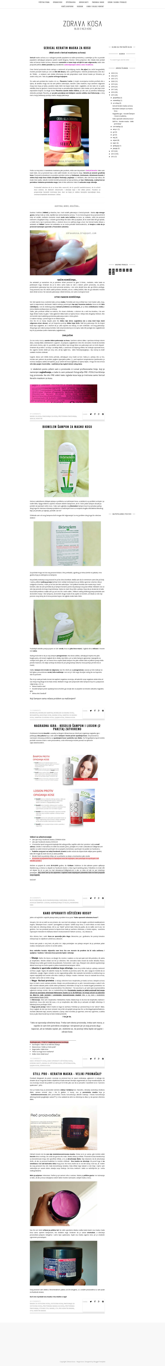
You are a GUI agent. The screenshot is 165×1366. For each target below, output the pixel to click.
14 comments (35, 1058)
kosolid (71, 900)
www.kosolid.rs (39, 743)
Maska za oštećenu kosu (52, 1063)
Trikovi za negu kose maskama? (43, 1052)
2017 (113, 89)
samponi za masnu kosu (44, 717)
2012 (113, 157)
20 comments (35, 1301)
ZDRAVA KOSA (60, 840)
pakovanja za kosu (50, 416)
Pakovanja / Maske (98, 2)
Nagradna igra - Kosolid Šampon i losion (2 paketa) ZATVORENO (67, 727)
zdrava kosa (70, 717)
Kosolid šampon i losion (40, 903)
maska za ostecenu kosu (40, 1304)
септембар (117, 127)
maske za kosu (36, 416)
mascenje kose (45, 715)
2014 (113, 151)
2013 (113, 154)
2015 (113, 95)
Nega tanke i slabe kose (40, 1049)
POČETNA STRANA (44, 2)
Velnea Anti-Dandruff (39, 693)
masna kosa (57, 715)
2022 (113, 76)
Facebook (80, 6)
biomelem (34, 713)
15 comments (35, 710)
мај (114, 137)
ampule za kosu (99, 981)
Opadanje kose (57, 2)
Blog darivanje (36, 900)
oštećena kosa (53, 1022)
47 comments (35, 414)
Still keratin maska (38, 1311)
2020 (113, 81)
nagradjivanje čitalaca (60, 903)
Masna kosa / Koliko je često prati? (44, 1047)
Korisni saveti (83, 2)
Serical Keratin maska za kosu (67, 48)
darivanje (63, 900)
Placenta (63, 81)
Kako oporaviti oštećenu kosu (60, 1061)
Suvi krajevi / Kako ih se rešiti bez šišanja (46, 1045)
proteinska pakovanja (67, 416)
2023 (113, 73)
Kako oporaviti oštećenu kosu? (67, 913)
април (115, 140)
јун (114, 135)
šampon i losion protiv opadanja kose (73, 736)
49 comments (35, 898)
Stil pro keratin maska (64, 1308)
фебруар (116, 146)
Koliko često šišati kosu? (40, 1054)
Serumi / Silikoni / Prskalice (117, 2)
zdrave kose (67, 1031)
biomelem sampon (45, 713)
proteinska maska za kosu (53, 1306)
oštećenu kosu (91, 917)
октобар (116, 103)
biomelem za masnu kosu (64, 713)
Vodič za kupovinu (67, 6)
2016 (113, 92)
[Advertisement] (122, 194)
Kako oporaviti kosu (38, 1061)
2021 (113, 79)
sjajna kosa (59, 717)
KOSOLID (54, 842)
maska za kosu (87, 981)
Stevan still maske (47, 1308)
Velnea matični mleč (39, 686)
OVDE (46, 997)
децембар (116, 98)
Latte (70, 81)
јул (114, 132)
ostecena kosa (57, 1304)
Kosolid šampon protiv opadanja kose (45, 689)
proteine (53, 983)
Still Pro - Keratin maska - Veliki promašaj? (67, 1074)
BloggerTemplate (99, 1362)
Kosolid (46, 733)
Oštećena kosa (70, 2)
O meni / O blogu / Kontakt (95, 6)
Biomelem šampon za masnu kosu (67, 426)
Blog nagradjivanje (51, 900)
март (115, 143)
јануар (115, 148)
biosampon (34, 715)
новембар (116, 100)
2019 (113, 84)
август (115, 129)
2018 (113, 87)
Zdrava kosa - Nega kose (75, 1362)
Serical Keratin (36, 419)
